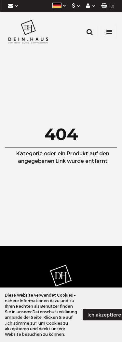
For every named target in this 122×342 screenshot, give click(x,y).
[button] (107, 6)
